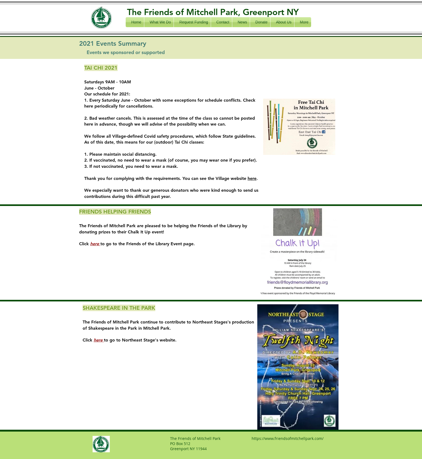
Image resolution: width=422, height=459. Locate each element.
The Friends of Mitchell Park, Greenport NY (213, 11)
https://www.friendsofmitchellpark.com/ (287, 438)
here (252, 178)
